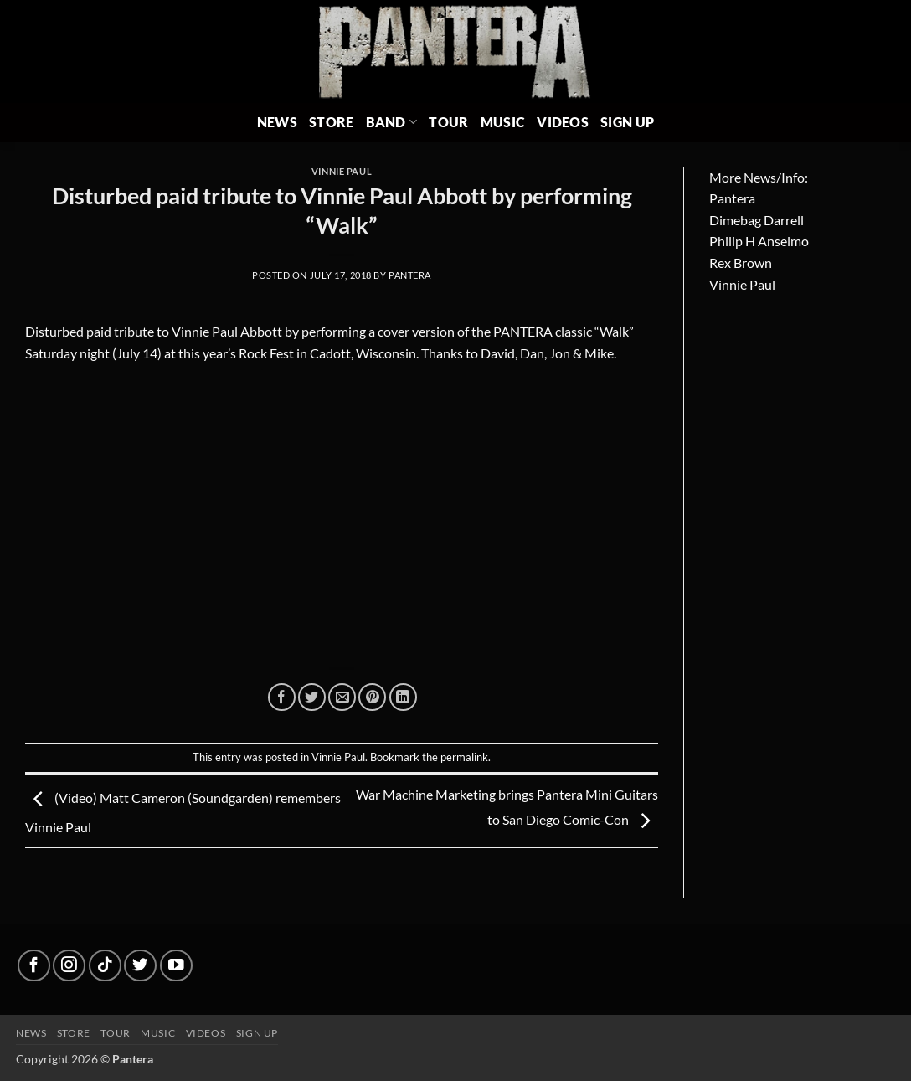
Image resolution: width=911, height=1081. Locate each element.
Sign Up (627, 122)
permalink (464, 757)
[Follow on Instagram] (69, 966)
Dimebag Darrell (756, 220)
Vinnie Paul (341, 171)
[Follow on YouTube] (176, 966)
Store (331, 122)
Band (392, 122)
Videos (563, 122)
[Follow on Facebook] (34, 966)
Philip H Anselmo (759, 241)
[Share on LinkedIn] (403, 697)
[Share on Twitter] (312, 697)
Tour (448, 122)
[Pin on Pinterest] (372, 697)
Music (503, 122)
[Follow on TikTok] (105, 966)
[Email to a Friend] (342, 697)
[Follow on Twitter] (140, 966)
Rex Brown (740, 262)
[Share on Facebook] (282, 697)
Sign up (257, 1033)
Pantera (410, 275)
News (277, 122)
